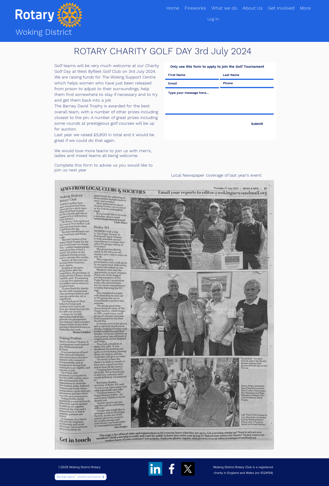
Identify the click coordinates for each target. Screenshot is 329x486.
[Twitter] (188, 469)
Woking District (44, 32)
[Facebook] (171, 469)
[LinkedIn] (155, 469)
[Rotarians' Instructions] (81, 476)
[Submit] (257, 124)
